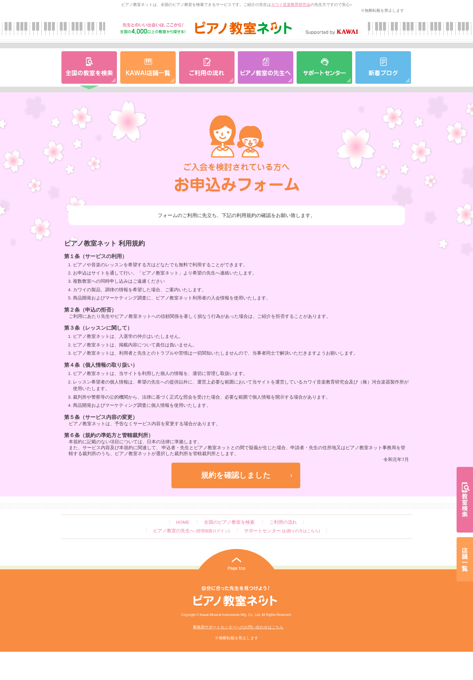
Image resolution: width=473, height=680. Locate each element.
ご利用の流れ (283, 522)
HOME (183, 522)
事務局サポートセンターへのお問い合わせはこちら (238, 627)
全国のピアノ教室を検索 (229, 522)
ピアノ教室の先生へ (191, 530)
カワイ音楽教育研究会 (290, 4)
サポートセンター (282, 530)
